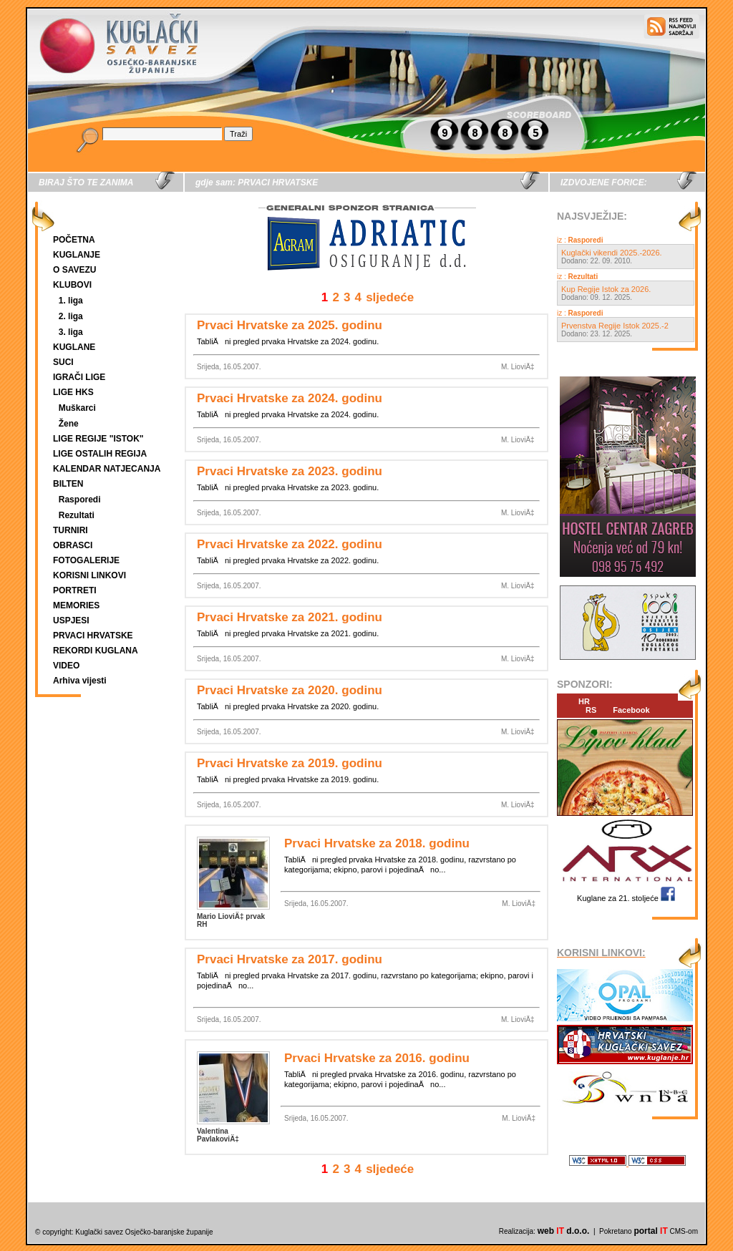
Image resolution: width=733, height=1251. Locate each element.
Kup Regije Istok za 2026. (606, 289)
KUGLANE (74, 347)
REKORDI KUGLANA (95, 651)
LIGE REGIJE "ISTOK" (98, 439)
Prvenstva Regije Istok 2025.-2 (615, 325)
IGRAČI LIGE (79, 377)
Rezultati (76, 515)
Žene (69, 424)
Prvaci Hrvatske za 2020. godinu (289, 690)
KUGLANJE (76, 255)
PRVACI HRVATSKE (93, 636)
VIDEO (66, 666)
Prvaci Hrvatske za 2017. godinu (289, 959)
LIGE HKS (73, 392)
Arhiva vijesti (80, 681)
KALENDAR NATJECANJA (106, 469)
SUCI (63, 362)
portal (650, 1231)
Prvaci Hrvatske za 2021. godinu (289, 617)
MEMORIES (76, 605)
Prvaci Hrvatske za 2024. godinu (289, 398)
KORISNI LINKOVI (89, 575)
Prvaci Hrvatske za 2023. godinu (289, 471)
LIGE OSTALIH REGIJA (100, 454)
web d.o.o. (564, 1231)
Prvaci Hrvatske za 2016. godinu (377, 1058)
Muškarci (77, 408)
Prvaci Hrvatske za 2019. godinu (289, 763)
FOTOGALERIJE (86, 560)
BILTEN (68, 484)
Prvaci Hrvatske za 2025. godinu (289, 325)
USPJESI (71, 620)
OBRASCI (72, 545)
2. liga (71, 316)
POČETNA (74, 240)
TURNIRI (70, 530)
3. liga (71, 332)
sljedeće (390, 297)
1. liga (71, 301)
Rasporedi (80, 500)
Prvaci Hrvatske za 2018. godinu (377, 843)
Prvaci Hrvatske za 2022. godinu (289, 544)
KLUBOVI (72, 285)
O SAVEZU (74, 270)
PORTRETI (75, 590)
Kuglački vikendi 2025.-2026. (611, 252)
